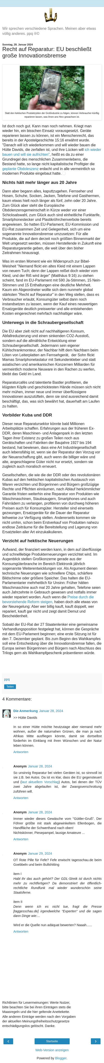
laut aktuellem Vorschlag (40, 782)
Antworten (20, 752)
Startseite (52, 1041)
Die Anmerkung (25, 711)
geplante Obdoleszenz (21, 169)
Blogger (60, 1058)
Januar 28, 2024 (51, 711)
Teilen (10, 686)
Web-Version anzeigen (52, 1050)
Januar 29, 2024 (40, 853)
